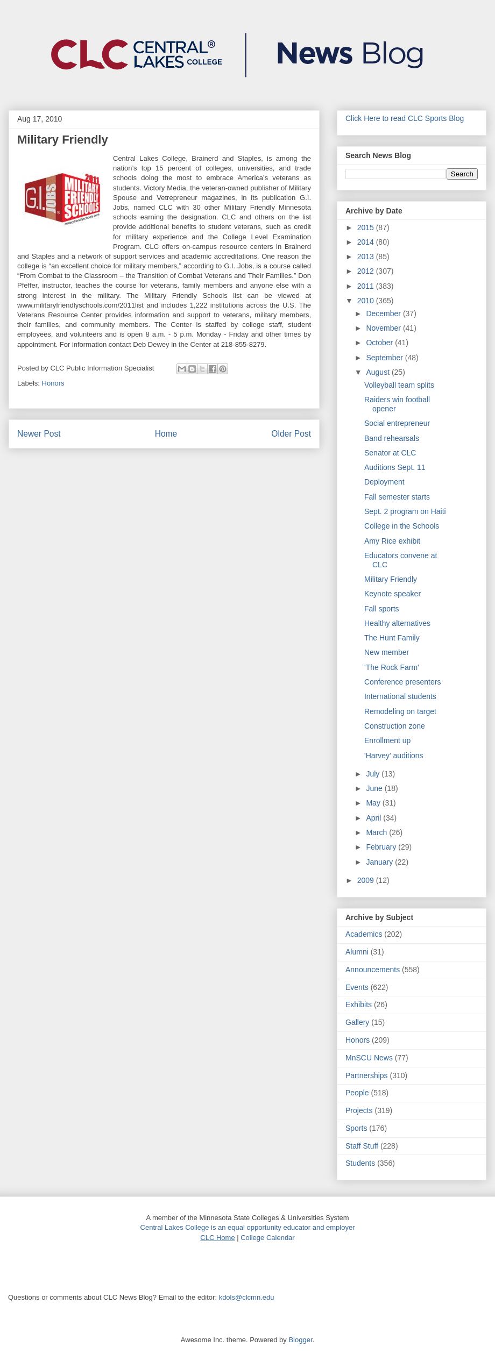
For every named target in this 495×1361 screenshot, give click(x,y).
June (375, 788)
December (384, 313)
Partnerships (366, 1075)
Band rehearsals (391, 438)
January (380, 862)
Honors (53, 383)
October (380, 342)
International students (400, 696)
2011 (366, 286)
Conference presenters (402, 682)
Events (357, 987)
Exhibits (358, 1004)
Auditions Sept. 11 (395, 467)
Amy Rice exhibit (392, 541)
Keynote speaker (392, 593)
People (357, 1092)
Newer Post (39, 433)
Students (360, 1163)
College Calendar (267, 1238)
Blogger (300, 1340)
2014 (366, 242)
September (385, 357)
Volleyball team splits (399, 385)
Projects (359, 1110)
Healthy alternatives (397, 623)
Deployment (384, 482)
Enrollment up (387, 740)
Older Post (291, 433)
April (374, 818)
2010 (366, 300)
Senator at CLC (390, 452)
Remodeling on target (400, 711)
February (382, 847)
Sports (356, 1128)
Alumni (357, 951)
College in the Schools (401, 526)
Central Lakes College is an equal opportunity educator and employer (247, 1227)
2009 (366, 880)
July (373, 773)
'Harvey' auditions (393, 755)
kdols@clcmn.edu (246, 1297)
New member (386, 652)
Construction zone (394, 726)
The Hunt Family (392, 637)
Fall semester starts (397, 497)
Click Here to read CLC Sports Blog (404, 118)
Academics (363, 934)
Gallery (357, 1022)
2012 (366, 271)
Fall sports (381, 608)
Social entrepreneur (397, 423)
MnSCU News (369, 1057)
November (384, 328)
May (374, 803)
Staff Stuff (361, 1146)
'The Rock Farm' (391, 667)
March (377, 832)
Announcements (372, 969)
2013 (366, 256)
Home (166, 433)
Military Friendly (390, 579)
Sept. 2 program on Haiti (405, 511)
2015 (366, 227)
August (378, 372)
